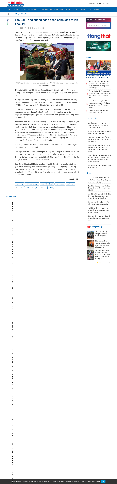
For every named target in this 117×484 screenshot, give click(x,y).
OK (103, 481)
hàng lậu (35, 187)
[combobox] (98, 25)
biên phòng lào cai (47, 183)
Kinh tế (22, 9)
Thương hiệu (31, 9)
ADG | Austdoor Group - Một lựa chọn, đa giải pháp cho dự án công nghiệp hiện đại (99, 125)
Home (11, 14)
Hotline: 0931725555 (103, 3)
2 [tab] (100, 262)
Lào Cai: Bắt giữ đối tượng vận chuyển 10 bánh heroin (65, 225)
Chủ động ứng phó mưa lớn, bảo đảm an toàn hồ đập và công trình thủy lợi (99, 188)
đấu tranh (71, 183)
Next (109, 262)
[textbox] (99, 24)
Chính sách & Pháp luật (60, 9)
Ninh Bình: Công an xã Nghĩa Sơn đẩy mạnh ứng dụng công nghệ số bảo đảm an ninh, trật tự (99, 196)
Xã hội (87, 9)
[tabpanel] (26, 218)
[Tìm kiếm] (99, 9)
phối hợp (52, 187)
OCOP (73, 9)
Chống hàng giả (96, 226)
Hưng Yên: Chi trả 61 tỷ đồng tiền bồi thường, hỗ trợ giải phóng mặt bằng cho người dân (99, 180)
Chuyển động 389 (44, 9)
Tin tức (14, 9)
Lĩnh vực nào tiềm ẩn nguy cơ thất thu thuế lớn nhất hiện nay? (59, 405)
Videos (93, 9)
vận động (20, 183)
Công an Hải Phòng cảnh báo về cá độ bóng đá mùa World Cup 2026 (99, 218)
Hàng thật (92, 3)
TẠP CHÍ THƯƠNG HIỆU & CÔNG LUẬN (57, 478)
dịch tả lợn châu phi (32, 183)
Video (88, 57)
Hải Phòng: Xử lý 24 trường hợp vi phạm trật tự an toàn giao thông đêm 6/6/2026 (99, 210)
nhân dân (20, 187)
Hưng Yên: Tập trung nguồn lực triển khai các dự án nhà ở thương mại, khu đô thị (99, 139)
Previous (88, 262)
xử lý (28, 187)
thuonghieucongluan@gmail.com (46, 462)
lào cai (44, 187)
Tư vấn (79, 9)
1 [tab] (97, 262)
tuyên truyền (60, 183)
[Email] (15, 463)
